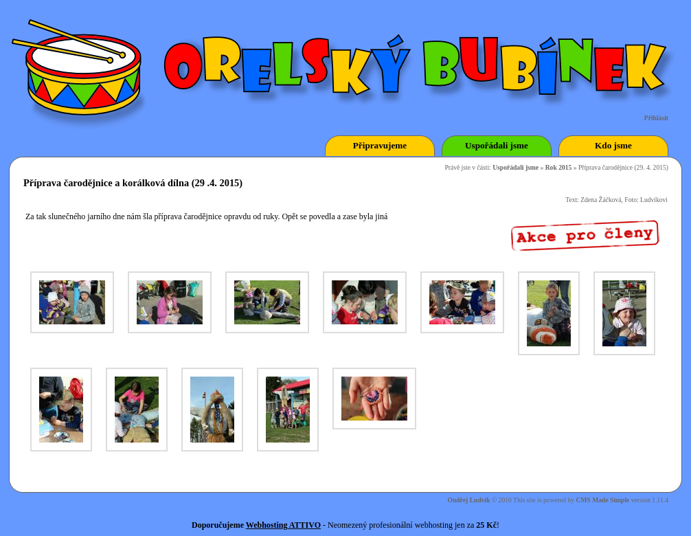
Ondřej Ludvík (468, 500)
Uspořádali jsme (515, 167)
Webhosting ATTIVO (283, 525)
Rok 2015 (558, 167)
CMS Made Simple (603, 500)
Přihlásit (656, 118)
